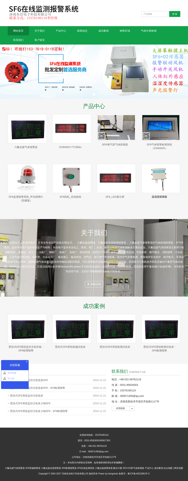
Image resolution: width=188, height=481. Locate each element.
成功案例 (103, 30)
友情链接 (120, 408)
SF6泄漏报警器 (32, 468)
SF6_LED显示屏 (114, 196)
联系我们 (18, 39)
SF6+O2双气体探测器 (133, 468)
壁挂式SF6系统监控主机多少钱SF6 (30, 403)
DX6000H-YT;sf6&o (70, 147)
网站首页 (18, 30)
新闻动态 (82, 30)
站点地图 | (168, 468)
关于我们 (40, 30)
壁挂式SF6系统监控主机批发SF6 (29, 380)
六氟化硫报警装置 (104, 468)
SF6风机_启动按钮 (70, 196)
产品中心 (61, 30)
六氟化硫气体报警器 (25, 147)
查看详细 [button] (94, 284)
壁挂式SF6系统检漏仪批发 (70, 346)
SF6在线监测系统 (85, 468)
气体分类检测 (148, 30)
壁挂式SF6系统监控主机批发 (26, 395)
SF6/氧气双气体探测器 (115, 144)
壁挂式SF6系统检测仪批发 (115, 346)
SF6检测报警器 (69, 468)
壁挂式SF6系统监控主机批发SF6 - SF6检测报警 (37, 387)
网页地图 (178, 468)
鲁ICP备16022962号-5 (139, 473)
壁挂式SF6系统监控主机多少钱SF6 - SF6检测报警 (39, 411)
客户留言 (40, 39)
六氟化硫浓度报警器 (51, 468)
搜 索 (174, 14)
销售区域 (125, 30)
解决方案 (117, 468)
